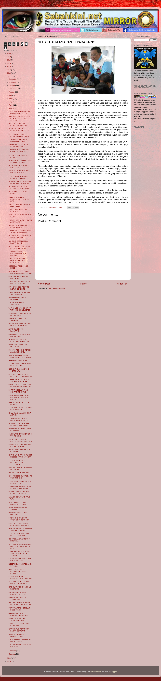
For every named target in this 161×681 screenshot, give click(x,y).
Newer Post (44, 283)
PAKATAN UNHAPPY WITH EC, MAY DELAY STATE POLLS (19, 397)
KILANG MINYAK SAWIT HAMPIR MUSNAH (18, 140)
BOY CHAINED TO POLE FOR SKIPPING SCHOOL (20, 161)
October (12, 85)
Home (83, 283)
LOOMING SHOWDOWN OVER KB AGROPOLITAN (19, 519)
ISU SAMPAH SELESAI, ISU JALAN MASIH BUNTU (19, 112)
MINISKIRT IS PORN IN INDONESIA (17, 298)
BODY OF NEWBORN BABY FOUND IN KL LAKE (19, 172)
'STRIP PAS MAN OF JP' (18, 360)
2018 (9, 60)
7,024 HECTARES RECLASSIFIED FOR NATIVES (18, 253)
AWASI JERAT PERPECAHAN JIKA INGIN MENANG (20, 232)
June (11, 99)
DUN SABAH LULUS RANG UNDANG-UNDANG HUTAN (20, 272)
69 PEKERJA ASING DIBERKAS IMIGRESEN (19, 135)
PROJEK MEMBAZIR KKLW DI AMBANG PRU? (20, 221)
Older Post (122, 283)
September (13, 89)
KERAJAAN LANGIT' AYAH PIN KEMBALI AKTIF (20, 409)
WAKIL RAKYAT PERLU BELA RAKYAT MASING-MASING (20, 386)
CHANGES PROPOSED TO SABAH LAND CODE (19, 493)
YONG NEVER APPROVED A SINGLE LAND (20, 482)
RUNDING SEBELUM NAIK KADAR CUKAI (19, 242)
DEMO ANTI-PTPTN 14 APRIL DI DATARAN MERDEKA (20, 182)
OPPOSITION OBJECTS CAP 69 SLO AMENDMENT (20, 325)
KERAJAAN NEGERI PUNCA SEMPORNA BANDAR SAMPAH (19, 553)
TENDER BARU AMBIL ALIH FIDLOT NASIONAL (19, 535)
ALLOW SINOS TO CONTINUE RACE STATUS (20, 365)
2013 (9, 73)
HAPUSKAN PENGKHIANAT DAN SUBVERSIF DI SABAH (20, 604)
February (12, 651)
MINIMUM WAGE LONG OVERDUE (18, 514)
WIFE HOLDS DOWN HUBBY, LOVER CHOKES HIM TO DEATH (20, 546)
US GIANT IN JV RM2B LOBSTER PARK (17, 635)
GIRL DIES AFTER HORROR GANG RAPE (19, 205)
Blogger (114, 672)
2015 (9, 66)
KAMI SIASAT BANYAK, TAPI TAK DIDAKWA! (19, 293)
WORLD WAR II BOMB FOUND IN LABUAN (17, 503)
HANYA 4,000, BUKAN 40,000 (20, 473)
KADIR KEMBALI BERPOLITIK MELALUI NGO (20, 640)
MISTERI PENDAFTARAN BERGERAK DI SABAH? (19, 524)
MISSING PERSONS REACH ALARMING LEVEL (20, 351)
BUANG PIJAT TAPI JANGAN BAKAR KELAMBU (20, 445)
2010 (9, 661)
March (11, 108)
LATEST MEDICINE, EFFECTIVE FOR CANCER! (20, 577)
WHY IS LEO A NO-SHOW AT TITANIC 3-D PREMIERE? (20, 309)
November (13, 82)
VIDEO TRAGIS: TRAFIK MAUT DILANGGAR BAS (19, 419)
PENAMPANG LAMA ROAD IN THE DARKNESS (20, 237)
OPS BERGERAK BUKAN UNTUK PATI (18, 277)
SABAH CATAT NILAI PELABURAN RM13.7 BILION (18, 571)
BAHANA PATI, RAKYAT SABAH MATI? (18, 598)
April (11, 105)
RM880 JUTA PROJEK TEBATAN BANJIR (17, 619)
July (10, 95)
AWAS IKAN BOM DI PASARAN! (16, 330)
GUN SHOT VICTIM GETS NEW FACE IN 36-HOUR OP (20, 375)
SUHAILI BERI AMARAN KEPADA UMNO (18, 226)
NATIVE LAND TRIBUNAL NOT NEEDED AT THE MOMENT (20, 456)
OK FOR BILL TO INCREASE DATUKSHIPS (20, 335)
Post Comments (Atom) (56, 289)
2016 (9, 63)
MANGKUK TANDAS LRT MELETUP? (18, 346)
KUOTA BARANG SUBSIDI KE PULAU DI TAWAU (20, 560)
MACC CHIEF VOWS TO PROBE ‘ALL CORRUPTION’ (20, 440)
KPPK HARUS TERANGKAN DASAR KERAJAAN (19, 630)
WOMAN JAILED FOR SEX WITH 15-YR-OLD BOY (19, 424)
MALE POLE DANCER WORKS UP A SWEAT (18, 125)
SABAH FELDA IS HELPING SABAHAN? (19, 625)
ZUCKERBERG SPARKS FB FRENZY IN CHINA (19, 283)
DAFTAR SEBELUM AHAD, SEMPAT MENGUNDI (19, 391)
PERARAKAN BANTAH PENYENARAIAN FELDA (19, 130)
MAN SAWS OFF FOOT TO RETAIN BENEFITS (19, 288)
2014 (9, 70)
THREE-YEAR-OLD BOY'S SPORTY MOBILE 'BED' (19, 380)
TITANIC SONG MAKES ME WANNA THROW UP (19, 151)
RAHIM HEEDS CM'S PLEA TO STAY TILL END (20, 477)
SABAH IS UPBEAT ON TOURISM (17, 319)
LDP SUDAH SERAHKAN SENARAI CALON (18, 146)
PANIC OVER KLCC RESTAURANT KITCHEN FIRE (19, 199)
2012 (9, 76)
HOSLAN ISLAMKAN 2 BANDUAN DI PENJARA (19, 340)
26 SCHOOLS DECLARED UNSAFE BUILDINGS (19, 583)
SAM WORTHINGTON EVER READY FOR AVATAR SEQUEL (19, 118)
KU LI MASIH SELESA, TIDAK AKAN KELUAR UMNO (20, 487)
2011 (9, 658)
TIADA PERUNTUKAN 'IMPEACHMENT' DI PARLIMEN (17, 261)
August (12, 92)
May (11, 102)
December (13, 79)
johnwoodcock (95, 672)
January (12, 654)
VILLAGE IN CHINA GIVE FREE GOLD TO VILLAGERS (18, 462)
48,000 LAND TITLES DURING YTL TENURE (20, 435)
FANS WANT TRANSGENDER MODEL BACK (20, 314)
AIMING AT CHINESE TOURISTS (17, 304)
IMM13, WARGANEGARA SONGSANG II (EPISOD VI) (20, 356)
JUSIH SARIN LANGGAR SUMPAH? (18, 508)
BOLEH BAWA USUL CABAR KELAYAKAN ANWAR (19, 247)
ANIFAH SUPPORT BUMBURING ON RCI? (18, 614)
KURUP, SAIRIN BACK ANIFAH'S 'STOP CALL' (18, 593)
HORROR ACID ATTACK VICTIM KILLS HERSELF (19, 188)
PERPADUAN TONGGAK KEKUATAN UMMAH (18, 177)
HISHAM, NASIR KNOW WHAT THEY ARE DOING (20, 529)
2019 (9, 57)
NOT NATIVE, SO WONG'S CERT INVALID (19, 370)
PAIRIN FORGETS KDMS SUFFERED (18, 167)
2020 (9, 53)
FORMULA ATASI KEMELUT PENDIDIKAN (19, 609)
